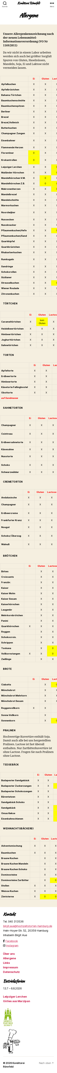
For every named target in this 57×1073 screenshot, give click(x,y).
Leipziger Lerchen (15, 996)
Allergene (9, 958)
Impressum (10, 967)
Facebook (11, 941)
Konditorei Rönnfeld (28, 3)
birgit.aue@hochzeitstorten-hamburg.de (27, 926)
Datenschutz (11, 972)
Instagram (12, 945)
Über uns (9, 953)
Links (6, 962)
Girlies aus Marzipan (16, 1001)
